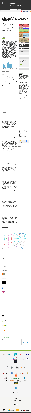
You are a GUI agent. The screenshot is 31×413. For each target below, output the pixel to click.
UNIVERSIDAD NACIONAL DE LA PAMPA (14, 5)
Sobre (23, 7)
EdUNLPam (21, 5)
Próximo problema (17, 7)
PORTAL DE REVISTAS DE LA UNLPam (10, 3)
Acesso (29, 0)
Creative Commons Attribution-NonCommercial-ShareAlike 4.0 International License (24, 77)
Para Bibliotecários (4, 266)
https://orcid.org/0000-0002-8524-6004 (5, 25)
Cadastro (26, 0)
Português (3, 258)
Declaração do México (24, 134)
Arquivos (11, 7)
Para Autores (3, 265)
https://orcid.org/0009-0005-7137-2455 (6, 28)
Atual (8, 7)
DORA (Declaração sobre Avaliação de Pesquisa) (23, 131)
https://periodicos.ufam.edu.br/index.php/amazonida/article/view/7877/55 (11, 146)
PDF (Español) (22, 48)
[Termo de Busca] (14, 9)
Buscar (19, 9)
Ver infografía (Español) (22, 45)
